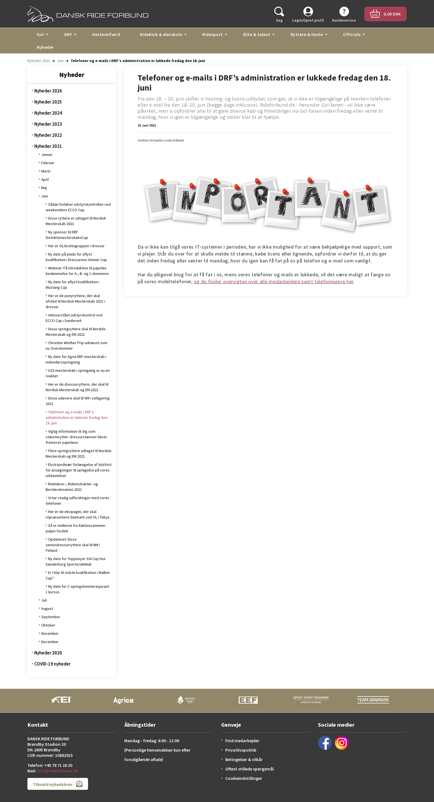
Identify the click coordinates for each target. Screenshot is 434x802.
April (45, 179)
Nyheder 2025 (48, 102)
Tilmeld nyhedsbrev (57, 784)
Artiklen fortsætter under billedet (161, 140)
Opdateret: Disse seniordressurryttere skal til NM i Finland (73, 545)
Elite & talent (256, 34)
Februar (47, 162)
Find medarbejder (242, 740)
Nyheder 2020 (48, 653)
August (47, 608)
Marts (46, 171)
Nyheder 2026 (48, 91)
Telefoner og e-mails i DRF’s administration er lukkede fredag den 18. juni (76, 417)
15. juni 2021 (147, 125)
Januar (46, 154)
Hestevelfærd (106, 34)
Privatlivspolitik (240, 750)
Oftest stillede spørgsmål (249, 769)
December (50, 641)
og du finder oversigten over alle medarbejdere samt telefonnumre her (274, 281)
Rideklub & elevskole (161, 34)
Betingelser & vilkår (244, 759)
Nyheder (45, 47)
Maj (44, 187)
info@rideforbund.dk (57, 770)
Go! (40, 34)
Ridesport (212, 34)
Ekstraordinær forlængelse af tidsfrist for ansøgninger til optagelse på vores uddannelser (79, 470)
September (50, 616)
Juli (44, 600)
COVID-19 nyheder (52, 664)
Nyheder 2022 (48, 135)
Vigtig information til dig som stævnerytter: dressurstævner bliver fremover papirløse (76, 437)
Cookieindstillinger (243, 778)
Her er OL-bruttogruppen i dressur (76, 245)
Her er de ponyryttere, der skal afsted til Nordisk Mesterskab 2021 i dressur (75, 301)
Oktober (48, 625)
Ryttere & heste (307, 34)
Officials (352, 34)
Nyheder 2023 (48, 124)
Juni (60, 60)
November (50, 633)
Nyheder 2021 (38, 60)
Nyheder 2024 (48, 113)
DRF (68, 34)
